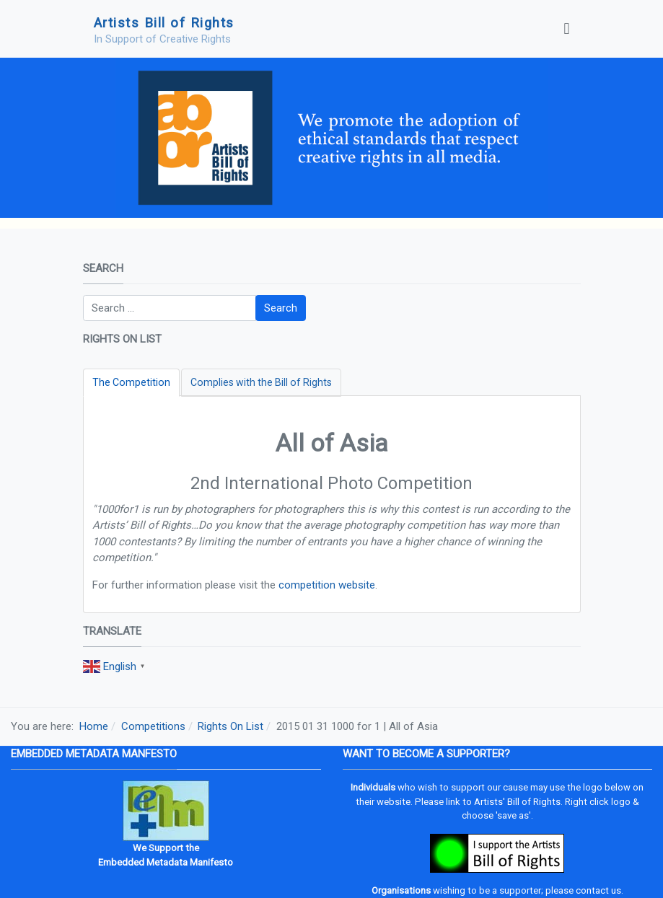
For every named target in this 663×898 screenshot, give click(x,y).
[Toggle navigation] (566, 29)
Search (280, 307)
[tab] (131, 383)
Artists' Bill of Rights (517, 801)
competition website (326, 584)
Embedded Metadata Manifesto (165, 862)
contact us (598, 890)
